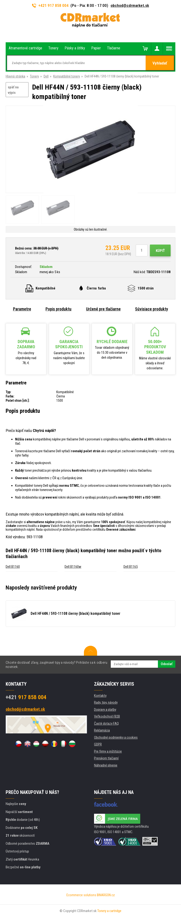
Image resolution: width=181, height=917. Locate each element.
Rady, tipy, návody (106, 702)
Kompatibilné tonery (66, 76)
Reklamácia (102, 730)
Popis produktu (58, 308)
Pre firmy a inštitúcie (108, 751)
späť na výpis (13, 90)
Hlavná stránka (15, 76)
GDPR (98, 744)
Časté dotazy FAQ (106, 723)
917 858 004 (26, 697)
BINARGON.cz (106, 895)
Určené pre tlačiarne (103, 308)
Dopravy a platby (105, 709)
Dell (46, 76)
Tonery (34, 76)
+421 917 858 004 (50, 5)
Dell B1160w (73, 566)
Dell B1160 (13, 566)
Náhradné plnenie (105, 765)
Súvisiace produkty (151, 308)
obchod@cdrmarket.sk (130, 5)
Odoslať (167, 664)
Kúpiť (160, 251)
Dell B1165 (130, 566)
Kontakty (100, 695)
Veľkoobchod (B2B (107, 716)
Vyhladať (159, 63)
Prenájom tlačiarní (106, 758)
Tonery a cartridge (109, 911)
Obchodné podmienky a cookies (116, 737)
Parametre (22, 308)
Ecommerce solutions (81, 895)
